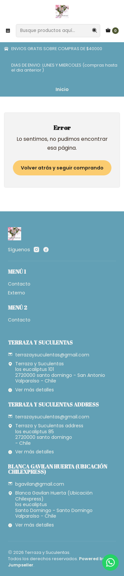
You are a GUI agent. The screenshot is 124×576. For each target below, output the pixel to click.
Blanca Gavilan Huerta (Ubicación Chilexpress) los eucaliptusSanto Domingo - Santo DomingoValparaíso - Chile (50, 504)
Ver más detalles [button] (31, 389)
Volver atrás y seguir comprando (62, 168)
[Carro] (112, 30)
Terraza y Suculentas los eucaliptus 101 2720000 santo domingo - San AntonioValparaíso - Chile (56, 372)
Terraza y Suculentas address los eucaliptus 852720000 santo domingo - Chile (45, 434)
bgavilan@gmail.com (36, 484)
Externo (16, 292)
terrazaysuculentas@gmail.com (48, 354)
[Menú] (8, 30)
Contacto (19, 284)
